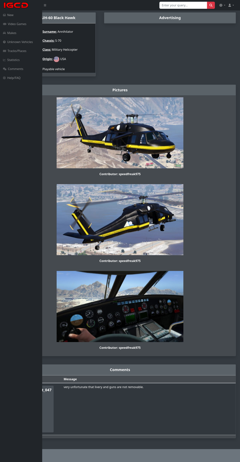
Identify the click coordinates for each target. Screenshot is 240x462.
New (8, 15)
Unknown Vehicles (18, 42)
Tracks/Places (14, 51)
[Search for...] (183, 5)
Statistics (11, 60)
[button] (222, 5)
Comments (13, 69)
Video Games (14, 24)
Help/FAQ (12, 78)
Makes (9, 33)
